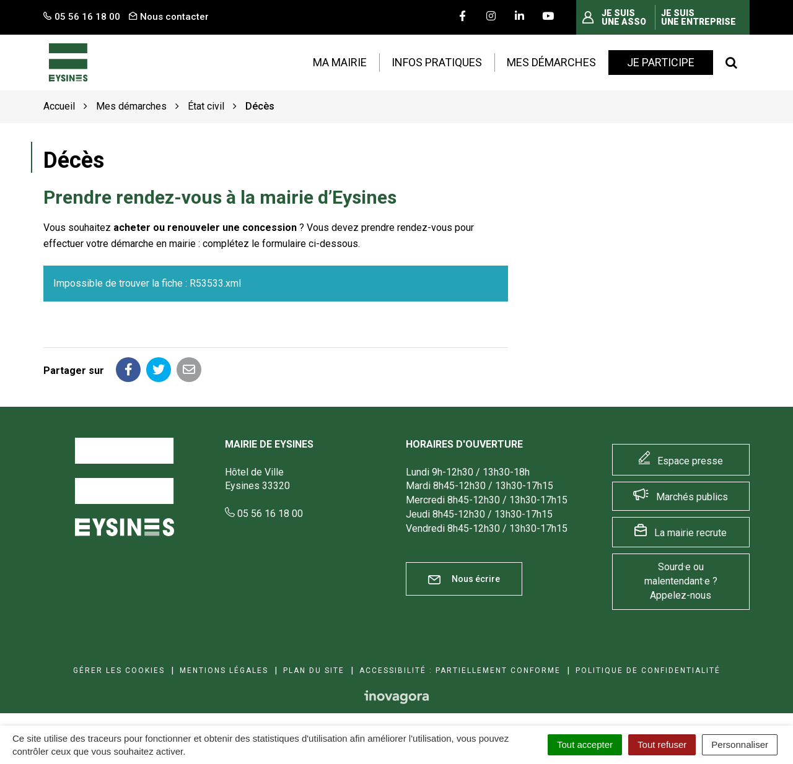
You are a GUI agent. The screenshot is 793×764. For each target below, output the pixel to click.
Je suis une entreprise (698, 17)
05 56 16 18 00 (264, 513)
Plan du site (313, 670)
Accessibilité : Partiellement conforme (460, 670)
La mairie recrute (690, 533)
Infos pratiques (437, 62)
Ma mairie (340, 62)
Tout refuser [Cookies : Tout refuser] (661, 744)
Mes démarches (551, 62)
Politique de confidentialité (648, 670)
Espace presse (690, 461)
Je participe (660, 62)
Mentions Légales (224, 670)
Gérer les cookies (119, 670)
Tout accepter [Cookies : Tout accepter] (585, 744)
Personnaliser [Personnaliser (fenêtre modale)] (739, 744)
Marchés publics (692, 497)
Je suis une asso (624, 17)
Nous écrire (464, 579)
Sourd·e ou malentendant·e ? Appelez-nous (680, 581)
